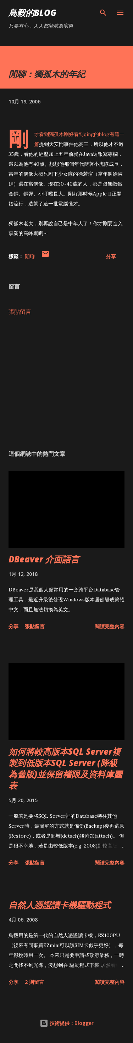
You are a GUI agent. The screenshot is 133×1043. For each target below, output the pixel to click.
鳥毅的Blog (32, 12)
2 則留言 (34, 982)
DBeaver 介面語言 (44, 559)
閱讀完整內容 (109, 626)
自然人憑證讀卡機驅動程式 (60, 905)
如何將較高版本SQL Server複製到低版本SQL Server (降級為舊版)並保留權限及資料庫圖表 (65, 768)
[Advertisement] (66, 383)
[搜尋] (103, 12)
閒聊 (30, 256)
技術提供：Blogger (67, 1023)
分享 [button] (111, 256)
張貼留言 (20, 311)
